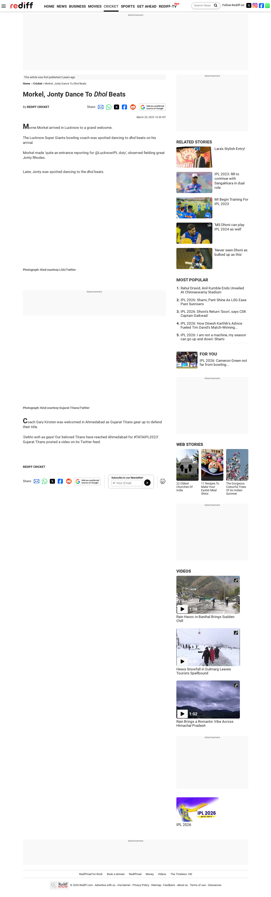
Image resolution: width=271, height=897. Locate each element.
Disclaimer (124, 885)
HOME (49, 6)
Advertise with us (105, 885)
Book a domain (116, 874)
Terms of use (198, 885)
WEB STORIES (189, 444)
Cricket (37, 83)
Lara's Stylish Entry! (229, 149)
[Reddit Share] (132, 107)
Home (26, 83)
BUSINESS (77, 6)
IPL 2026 (183, 825)
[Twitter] (249, 5)
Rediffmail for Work (91, 874)
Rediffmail (135, 874)
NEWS (62, 6)
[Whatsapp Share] (108, 107)
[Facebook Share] (124, 107)
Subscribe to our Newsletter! (127, 477)
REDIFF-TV (168, 6)
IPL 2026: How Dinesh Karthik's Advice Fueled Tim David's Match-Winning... (211, 325)
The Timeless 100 (181, 874)
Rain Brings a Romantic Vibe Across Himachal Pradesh (205, 724)
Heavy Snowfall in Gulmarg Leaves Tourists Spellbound (203, 671)
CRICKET (111, 6)
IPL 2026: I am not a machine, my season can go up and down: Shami (213, 337)
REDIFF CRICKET (38, 107)
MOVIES (94, 6)
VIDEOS (183, 571)
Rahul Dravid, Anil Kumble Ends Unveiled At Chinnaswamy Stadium (212, 290)
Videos (162, 874)
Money (150, 874)
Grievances (214, 885)
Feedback (169, 885)
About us (182, 885)
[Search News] (214, 5)
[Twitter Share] (116, 107)
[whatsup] (268, 5)
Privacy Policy (141, 885)
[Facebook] (261, 5)
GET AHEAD (146, 6)
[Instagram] (255, 5)
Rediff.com (86, 885)
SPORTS (128, 6)
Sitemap (156, 885)
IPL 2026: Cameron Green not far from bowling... (223, 363)
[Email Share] (100, 107)
